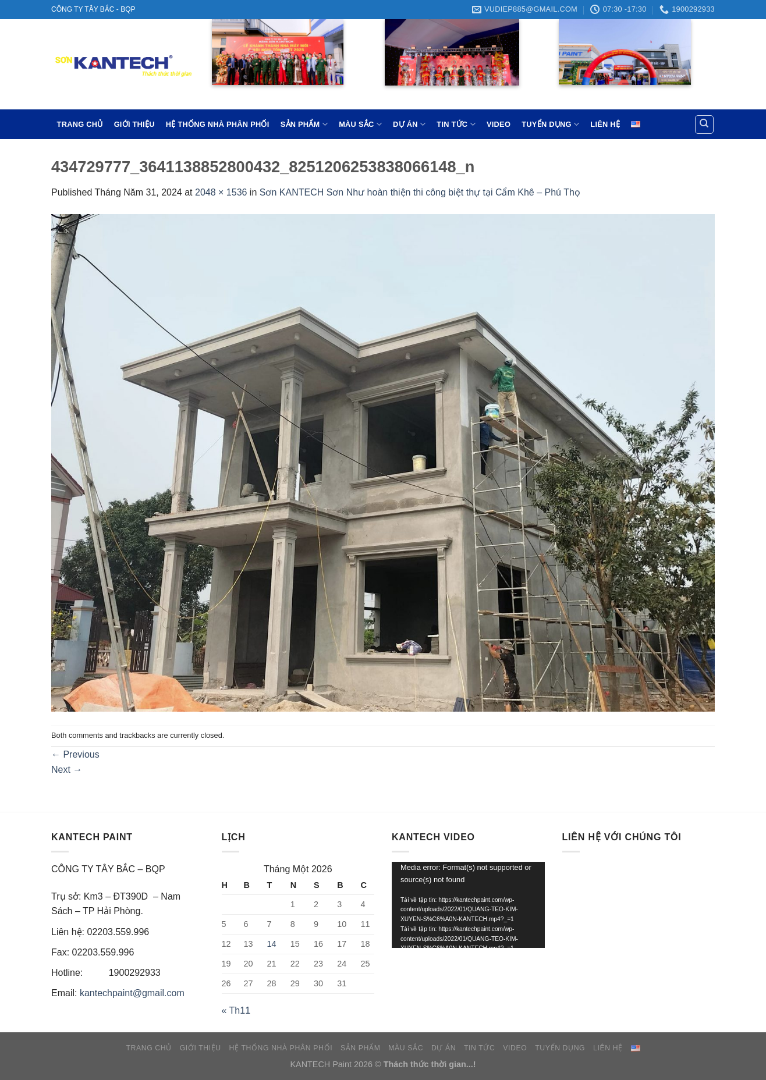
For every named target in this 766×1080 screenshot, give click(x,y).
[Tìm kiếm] (704, 124)
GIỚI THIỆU (134, 124)
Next (66, 770)
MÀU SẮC (360, 124)
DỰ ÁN (409, 124)
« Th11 (236, 1010)
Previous (75, 754)
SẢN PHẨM (304, 124)
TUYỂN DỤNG (550, 124)
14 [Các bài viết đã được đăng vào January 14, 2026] (271, 943)
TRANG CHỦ (80, 124)
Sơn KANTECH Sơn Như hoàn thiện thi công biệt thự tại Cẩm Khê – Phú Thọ (420, 192)
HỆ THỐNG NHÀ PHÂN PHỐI (217, 124)
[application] (468, 905)
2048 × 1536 (221, 192)
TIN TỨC (456, 124)
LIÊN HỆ (605, 124)
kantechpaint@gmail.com (132, 993)
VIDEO (498, 124)
